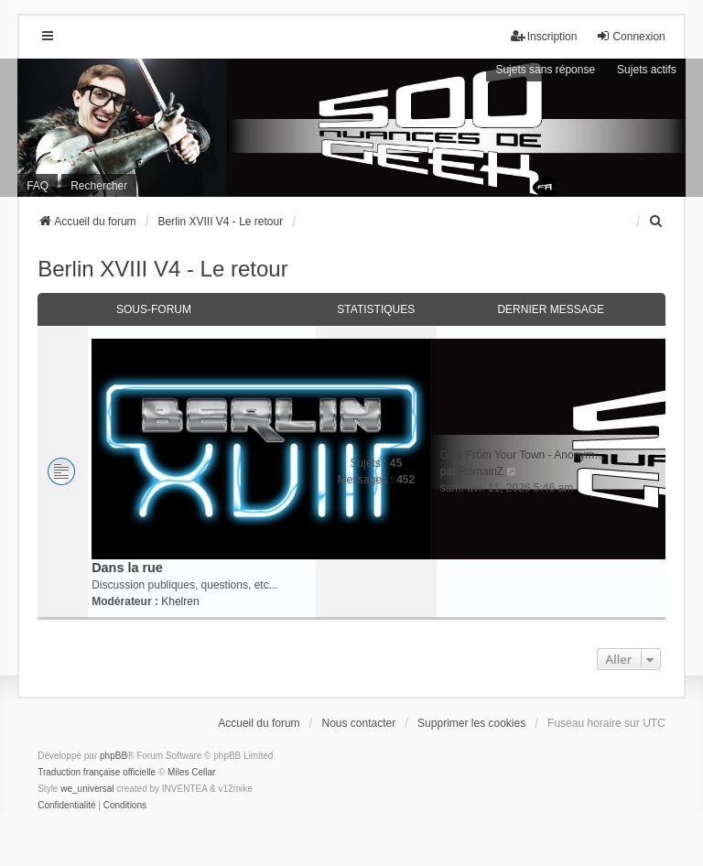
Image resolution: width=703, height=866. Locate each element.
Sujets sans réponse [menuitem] (545, 69)
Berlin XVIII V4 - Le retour (162, 268)
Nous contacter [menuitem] (359, 723)
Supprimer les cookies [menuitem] (471, 723)
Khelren (180, 601)
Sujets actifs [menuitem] (646, 69)
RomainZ (481, 471)
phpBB (113, 756)
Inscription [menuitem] (544, 36)
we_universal (87, 789)
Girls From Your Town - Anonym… (523, 455)
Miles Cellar (191, 772)
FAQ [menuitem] (38, 185)
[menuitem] (657, 221)
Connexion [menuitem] (630, 36)
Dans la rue (127, 567)
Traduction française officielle (97, 772)
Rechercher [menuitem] (98, 185)
